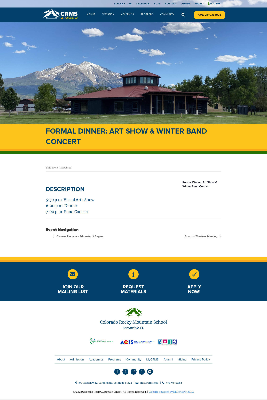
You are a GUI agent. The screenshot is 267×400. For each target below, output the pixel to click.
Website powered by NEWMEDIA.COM (171, 391)
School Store (122, 3)
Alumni (185, 3)
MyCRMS (152, 359)
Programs (147, 14)
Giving (199, 3)
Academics (127, 14)
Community (167, 14)
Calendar (142, 3)
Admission (108, 14)
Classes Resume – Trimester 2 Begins (79, 236)
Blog (157, 3)
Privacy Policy (200, 359)
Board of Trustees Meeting (201, 236)
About (91, 14)
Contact (170, 3)
